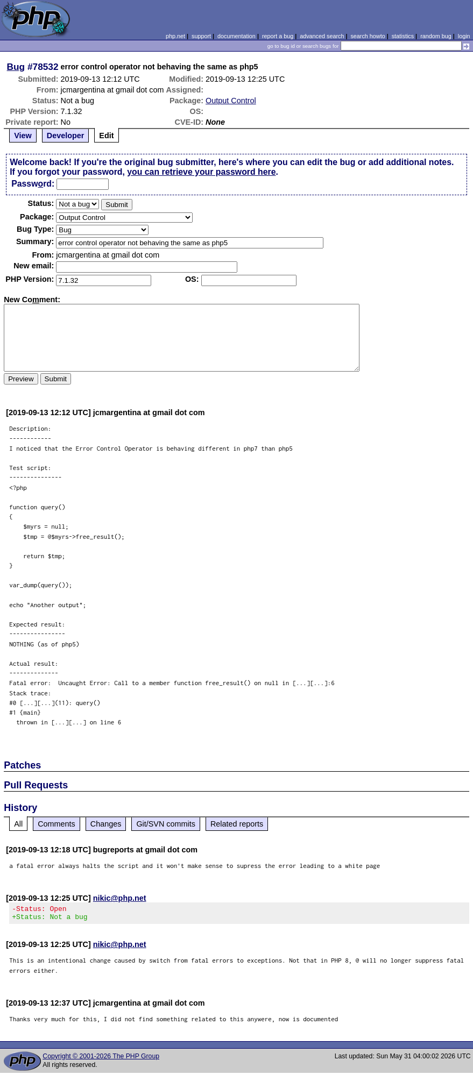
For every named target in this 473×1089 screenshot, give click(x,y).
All (18, 824)
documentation (236, 36)
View (23, 135)
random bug (435, 36)
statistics (403, 36)
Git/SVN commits (165, 824)
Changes (106, 824)
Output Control (231, 100)
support (201, 36)
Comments (56, 824)
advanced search (322, 36)
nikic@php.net (119, 898)
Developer (65, 135)
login (464, 36)
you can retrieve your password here (201, 171)
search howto (367, 36)
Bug (16, 66)
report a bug (277, 36)
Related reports (236, 824)
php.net (175, 36)
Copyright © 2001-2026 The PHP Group (101, 1059)
